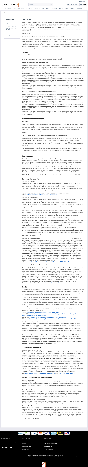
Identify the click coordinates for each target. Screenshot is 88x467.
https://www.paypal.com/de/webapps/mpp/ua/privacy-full (41, 194)
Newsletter (24, 443)
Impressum (8, 23)
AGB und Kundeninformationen (11, 25)
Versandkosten (48, 455)
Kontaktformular (25, 449)
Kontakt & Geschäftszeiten (27, 442)
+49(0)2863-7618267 (7, 447)
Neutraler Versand (26, 448)
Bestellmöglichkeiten (26, 446)
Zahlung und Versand (11, 35)
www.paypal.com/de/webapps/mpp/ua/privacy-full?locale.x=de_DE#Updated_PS (47, 262)
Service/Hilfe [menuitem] (82, 1)
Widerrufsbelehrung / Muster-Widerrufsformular (11, 30)
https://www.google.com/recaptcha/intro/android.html (40, 373)
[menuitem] (40, 4)
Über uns (24, 445)
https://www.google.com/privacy (67, 373)
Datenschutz (9, 33)
